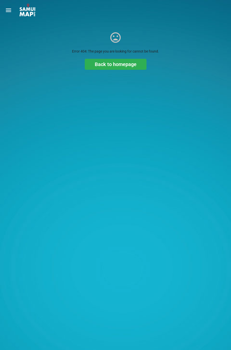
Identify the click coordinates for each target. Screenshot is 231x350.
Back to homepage (115, 64)
